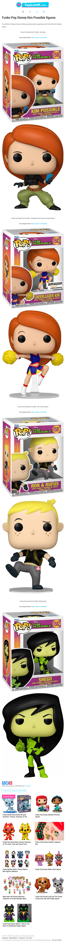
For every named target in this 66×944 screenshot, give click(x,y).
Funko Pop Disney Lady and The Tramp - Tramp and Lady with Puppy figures (49, 898)
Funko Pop (6, 791)
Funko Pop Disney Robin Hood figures (48, 869)
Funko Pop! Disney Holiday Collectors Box (48, 843)
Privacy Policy (57, 940)
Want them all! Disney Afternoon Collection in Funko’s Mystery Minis (14, 898)
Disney (14, 791)
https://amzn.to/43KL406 (39, 37)
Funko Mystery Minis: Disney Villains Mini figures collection (15, 870)
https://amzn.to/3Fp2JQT (39, 412)
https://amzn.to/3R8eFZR (39, 606)
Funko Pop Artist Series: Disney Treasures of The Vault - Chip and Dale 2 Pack (17, 843)
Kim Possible (22, 791)
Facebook (37, 12)
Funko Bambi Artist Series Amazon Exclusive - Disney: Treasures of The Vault (15, 816)
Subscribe (30, 12)
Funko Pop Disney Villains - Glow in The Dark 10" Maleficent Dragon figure (16, 925)
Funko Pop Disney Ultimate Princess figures (47, 816)
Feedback (5, 938)
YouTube (29, 938)
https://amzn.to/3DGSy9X (39, 224)
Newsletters (13, 938)
